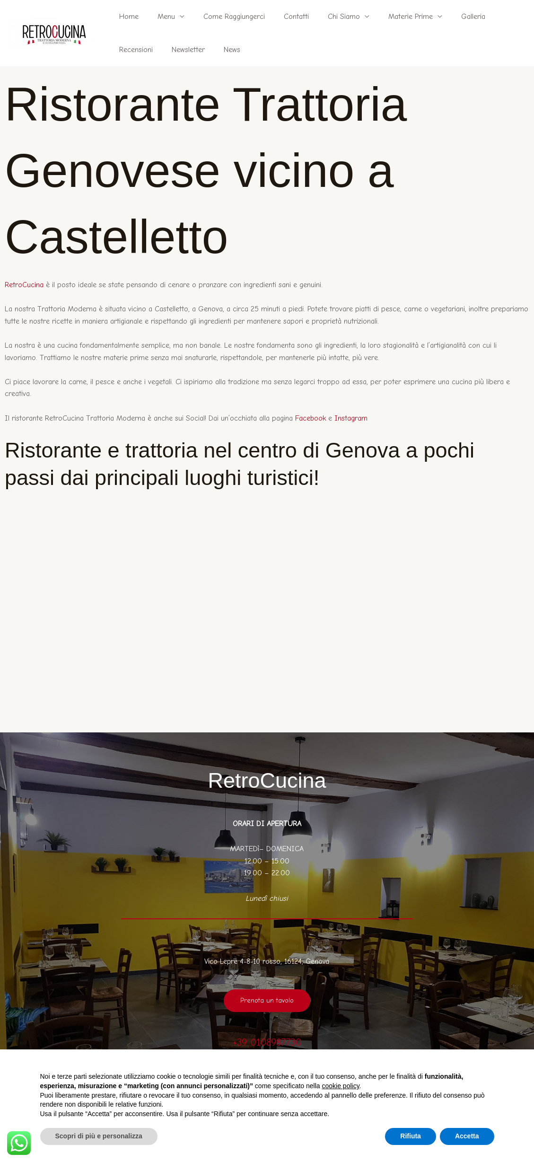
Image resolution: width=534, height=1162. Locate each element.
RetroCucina (24, 285)
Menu (160, 16)
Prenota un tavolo (267, 1000)
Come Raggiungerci (224, 16)
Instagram (351, 418)
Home (127, 16)
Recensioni (492, 16)
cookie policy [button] (340, 1086)
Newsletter (133, 49)
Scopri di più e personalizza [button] (98, 1136)
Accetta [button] (467, 1136)
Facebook (310, 418)
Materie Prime (390, 16)
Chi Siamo (327, 16)
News (174, 49)
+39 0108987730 (267, 1041)
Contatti (283, 16)
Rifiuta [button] (410, 1136)
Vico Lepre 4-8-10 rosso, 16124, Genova (267, 961)
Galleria (449, 16)
